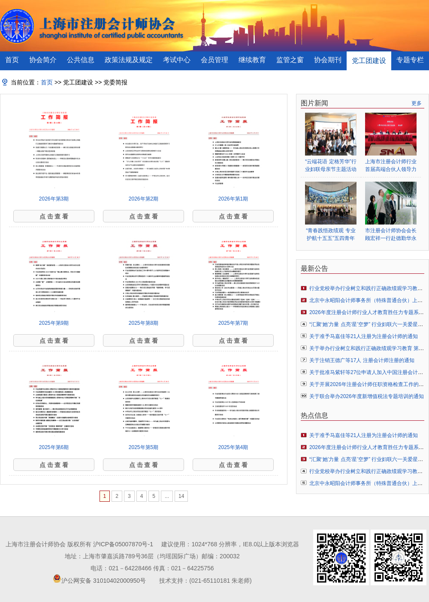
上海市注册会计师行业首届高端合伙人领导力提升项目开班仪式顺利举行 (391, 166)
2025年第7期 (233, 323)
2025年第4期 (233, 447)
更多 (416, 103)
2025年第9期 (54, 323)
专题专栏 (410, 59)
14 (181, 496)
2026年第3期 (54, 199)
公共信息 (80, 59)
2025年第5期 (143, 447)
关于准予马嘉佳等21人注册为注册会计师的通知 (363, 336)
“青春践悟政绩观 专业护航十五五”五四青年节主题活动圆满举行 (330, 235)
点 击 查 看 (54, 216)
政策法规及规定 (129, 59)
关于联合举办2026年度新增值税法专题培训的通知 (366, 396)
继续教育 (252, 59)
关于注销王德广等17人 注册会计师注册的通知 (361, 360)
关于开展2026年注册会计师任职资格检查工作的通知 (369, 384)
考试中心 (176, 59)
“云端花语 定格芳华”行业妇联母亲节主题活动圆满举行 (330, 166)
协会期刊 (327, 59)
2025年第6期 (54, 447)
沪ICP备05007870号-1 (123, 544)
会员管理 (214, 59)
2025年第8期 (143, 323)
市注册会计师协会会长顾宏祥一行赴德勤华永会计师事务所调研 (391, 235)
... (167, 496)
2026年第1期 (233, 199)
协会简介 (43, 59)
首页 (12, 59)
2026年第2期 (143, 199)
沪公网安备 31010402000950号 (103, 580)
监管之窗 (290, 59)
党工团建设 (369, 60)
